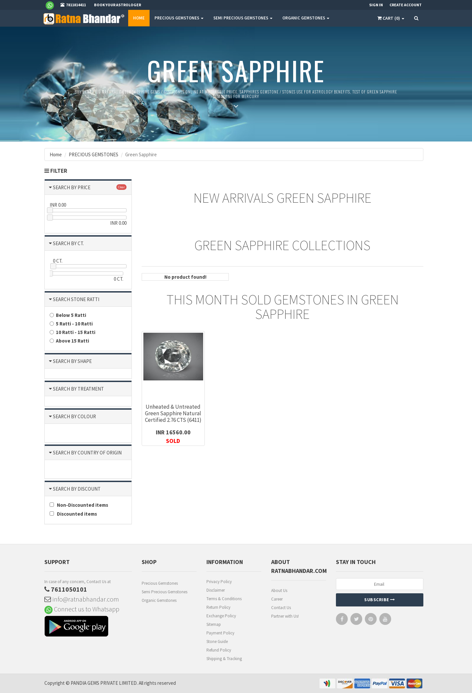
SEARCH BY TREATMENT (78, 389)
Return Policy (218, 607)
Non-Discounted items (79, 505)
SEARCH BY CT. (68, 243)
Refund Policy (218, 650)
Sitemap (213, 624)
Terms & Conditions (224, 599)
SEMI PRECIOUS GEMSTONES (242, 18)
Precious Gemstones (160, 583)
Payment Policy (220, 633)
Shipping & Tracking (224, 658)
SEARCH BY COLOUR (74, 416)
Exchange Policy (221, 616)
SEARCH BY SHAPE (72, 361)
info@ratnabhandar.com (81, 599)
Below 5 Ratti (68, 315)
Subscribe (379, 600)
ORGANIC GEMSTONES (305, 18)
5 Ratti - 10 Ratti (71, 324)
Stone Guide (217, 641)
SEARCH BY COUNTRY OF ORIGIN (87, 452)
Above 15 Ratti (69, 341)
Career (277, 599)
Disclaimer (215, 590)
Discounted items (73, 514)
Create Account (405, 4)
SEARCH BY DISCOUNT (77, 489)
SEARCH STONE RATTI (76, 299)
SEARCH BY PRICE (71, 187)
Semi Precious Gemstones (164, 592)
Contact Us (281, 607)
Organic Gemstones (159, 600)
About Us (279, 590)
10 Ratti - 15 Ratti (72, 332)
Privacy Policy (219, 581)
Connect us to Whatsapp (81, 609)
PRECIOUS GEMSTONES (178, 18)
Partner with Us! (285, 616)
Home (139, 18)
